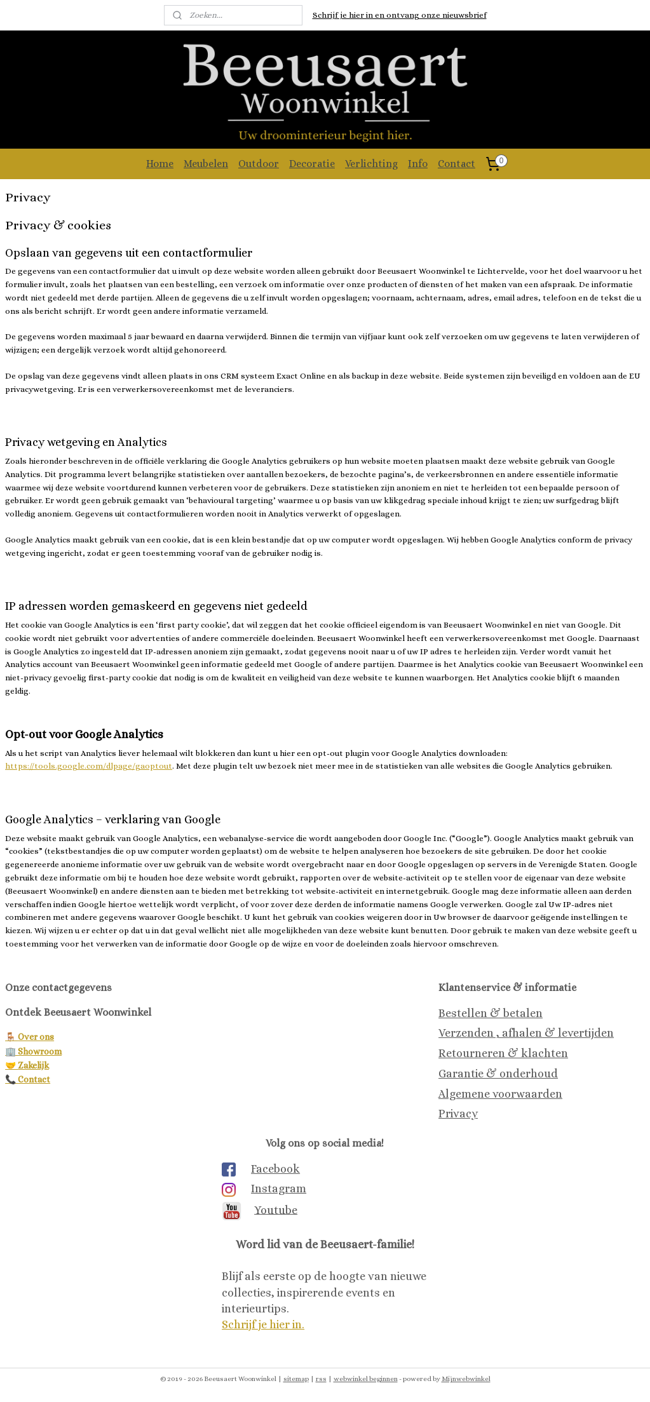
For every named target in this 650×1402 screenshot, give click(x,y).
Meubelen (206, 164)
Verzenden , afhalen (490, 1033)
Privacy (458, 1113)
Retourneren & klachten (503, 1053)
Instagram (278, 1188)
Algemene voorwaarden (500, 1094)
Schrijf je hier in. (263, 1324)
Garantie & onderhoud (498, 1073)
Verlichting (371, 164)
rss (321, 1379)
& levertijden (578, 1033)
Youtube (275, 1209)
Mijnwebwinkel (466, 1379)
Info (418, 164)
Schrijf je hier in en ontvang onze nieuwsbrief (400, 15)
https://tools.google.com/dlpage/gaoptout (88, 766)
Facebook (275, 1169)
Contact (456, 164)
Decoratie (312, 164)
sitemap (296, 1379)
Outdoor (258, 164)
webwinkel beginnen (366, 1379)
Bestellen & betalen (490, 1013)
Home (159, 164)
